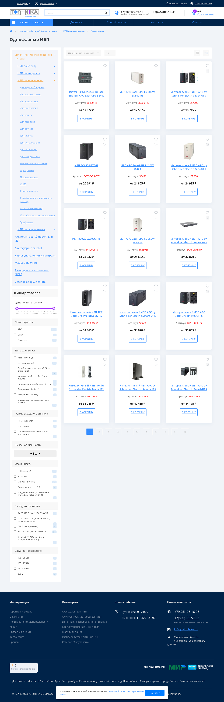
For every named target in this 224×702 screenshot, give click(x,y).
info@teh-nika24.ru (186, 629)
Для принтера (27, 121)
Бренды (14, 642)
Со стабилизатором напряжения (37, 215)
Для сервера (26, 135)
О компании (17, 616)
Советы (197, 22)
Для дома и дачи (29, 101)
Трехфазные (26, 222)
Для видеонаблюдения (32, 87)
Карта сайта (17, 637)
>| (185, 431)
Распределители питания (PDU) (32, 272)
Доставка (76, 22)
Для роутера (26, 128)
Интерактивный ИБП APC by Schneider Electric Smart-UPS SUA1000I (189, 389)
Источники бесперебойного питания (38, 31)
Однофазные (27, 170)
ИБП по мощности (29, 73)
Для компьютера (29, 107)
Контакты (157, 22)
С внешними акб (29, 191)
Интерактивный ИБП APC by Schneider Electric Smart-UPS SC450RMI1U (189, 242)
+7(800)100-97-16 (186, 618)
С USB (23, 184)
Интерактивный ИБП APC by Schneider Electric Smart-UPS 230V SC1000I (138, 389)
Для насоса (26, 115)
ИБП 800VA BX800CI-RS (86, 238)
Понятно (155, 693)
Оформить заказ (205, 14)
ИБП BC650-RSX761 (86, 165)
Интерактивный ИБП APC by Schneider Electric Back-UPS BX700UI (189, 95)
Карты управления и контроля (35, 255)
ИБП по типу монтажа (31, 229)
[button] (21, 3)
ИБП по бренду (27, 66)
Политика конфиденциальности (29, 621)
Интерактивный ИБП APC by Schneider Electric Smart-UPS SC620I (138, 315)
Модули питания (26, 263)
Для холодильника (30, 156)
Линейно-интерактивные (33, 163)
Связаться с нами (20, 631)
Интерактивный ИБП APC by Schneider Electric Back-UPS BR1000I (86, 389)
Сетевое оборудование (30, 281)
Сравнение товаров (176, 3)
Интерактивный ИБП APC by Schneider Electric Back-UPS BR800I (189, 169)
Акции (13, 626)
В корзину (86, 118)
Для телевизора (28, 149)
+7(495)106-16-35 (186, 612)
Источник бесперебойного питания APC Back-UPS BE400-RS (86, 95)
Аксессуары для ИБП (28, 248)
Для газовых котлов (30, 94)
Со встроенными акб (31, 208)
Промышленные (29, 177)
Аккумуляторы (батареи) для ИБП (34, 238)
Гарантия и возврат (22, 611)
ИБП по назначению (74, 31)
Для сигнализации (30, 142)
